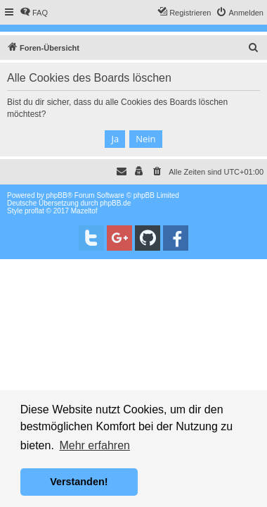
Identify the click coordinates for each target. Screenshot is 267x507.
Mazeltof (84, 211)
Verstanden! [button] (79, 481)
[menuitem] (34, 12)
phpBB (56, 195)
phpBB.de (115, 203)
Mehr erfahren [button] (94, 445)
